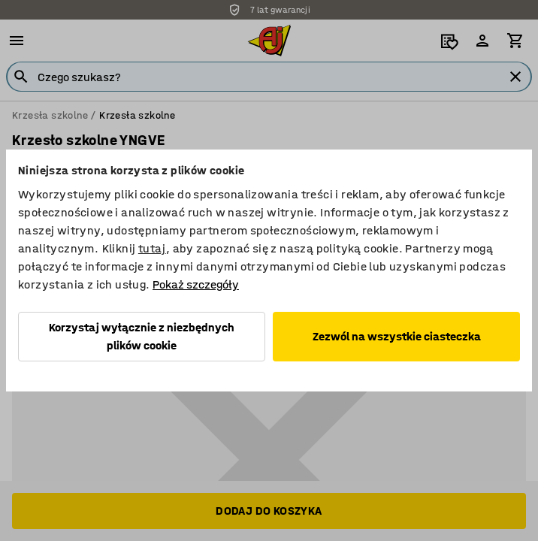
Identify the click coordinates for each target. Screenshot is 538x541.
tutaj (152, 248)
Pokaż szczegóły (196, 284)
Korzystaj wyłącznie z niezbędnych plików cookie (141, 336)
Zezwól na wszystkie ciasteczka (397, 336)
